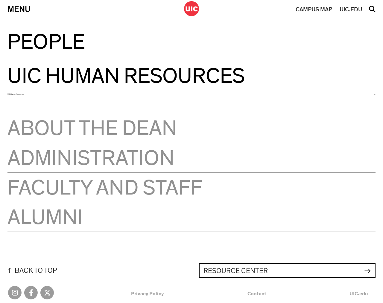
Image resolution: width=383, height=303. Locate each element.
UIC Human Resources (15, 94)
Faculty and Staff (104, 188)
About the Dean (92, 128)
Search (372, 11)
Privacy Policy (147, 293)
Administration (90, 158)
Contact (256, 293)
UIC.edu (358, 293)
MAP (314, 10)
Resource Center (235, 271)
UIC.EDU (351, 10)
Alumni (45, 217)
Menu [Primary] (19, 9)
